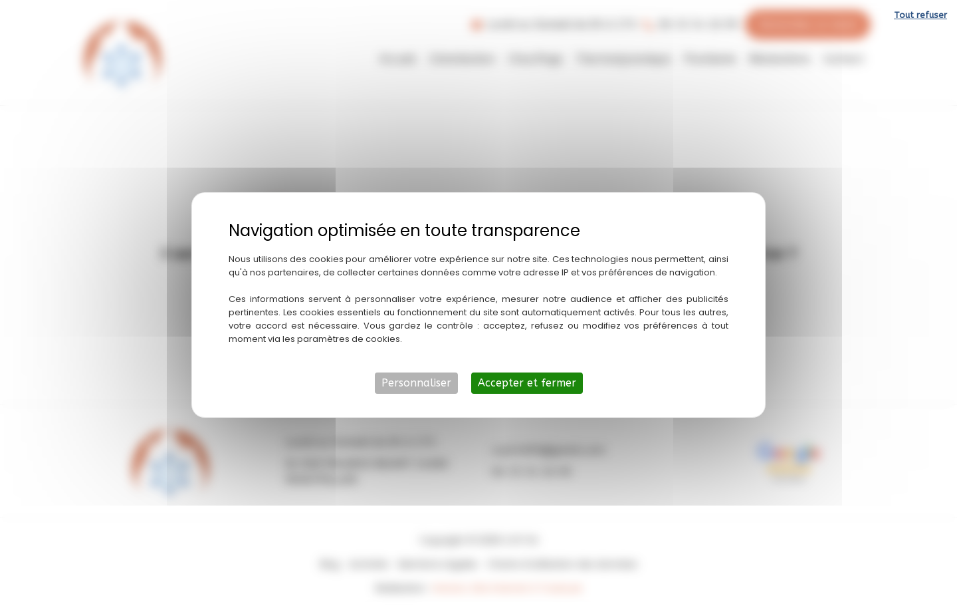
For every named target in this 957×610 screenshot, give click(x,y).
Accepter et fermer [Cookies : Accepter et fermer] (527, 383)
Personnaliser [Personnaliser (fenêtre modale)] (416, 383)
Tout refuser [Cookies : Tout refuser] (920, 15)
